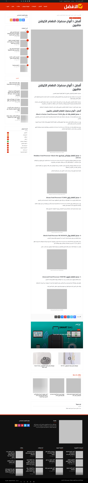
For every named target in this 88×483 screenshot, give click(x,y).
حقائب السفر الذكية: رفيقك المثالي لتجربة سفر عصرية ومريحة (69, 336)
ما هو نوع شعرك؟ (15, 65)
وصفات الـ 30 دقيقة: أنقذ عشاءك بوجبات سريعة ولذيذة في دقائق (13, 101)
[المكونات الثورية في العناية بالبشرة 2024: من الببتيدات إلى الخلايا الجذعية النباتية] (24, 43)
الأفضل (40, 6)
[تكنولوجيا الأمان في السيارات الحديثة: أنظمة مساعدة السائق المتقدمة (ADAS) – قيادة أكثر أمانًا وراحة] (24, 94)
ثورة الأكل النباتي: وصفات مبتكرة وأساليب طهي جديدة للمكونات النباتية (13, 118)
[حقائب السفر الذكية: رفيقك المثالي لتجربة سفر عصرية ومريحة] (24, 86)
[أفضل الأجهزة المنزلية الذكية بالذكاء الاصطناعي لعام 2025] (73, 385)
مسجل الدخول (73, 408)
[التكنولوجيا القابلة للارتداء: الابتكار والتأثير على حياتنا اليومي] (79, 463)
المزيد (8, 6)
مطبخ (13, 6)
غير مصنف (25, 151)
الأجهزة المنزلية (24, 148)
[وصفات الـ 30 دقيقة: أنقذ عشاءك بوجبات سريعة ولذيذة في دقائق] (24, 103)
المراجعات (34, 6)
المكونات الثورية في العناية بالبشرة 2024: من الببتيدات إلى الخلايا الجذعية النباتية (13, 42)
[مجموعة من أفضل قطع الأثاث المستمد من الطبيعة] (59, 454)
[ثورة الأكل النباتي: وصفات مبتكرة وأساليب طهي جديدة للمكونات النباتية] (24, 119)
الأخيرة (17, 78)
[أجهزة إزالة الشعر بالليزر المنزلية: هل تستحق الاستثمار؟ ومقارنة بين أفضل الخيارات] (24, 35)
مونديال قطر (24, 146)
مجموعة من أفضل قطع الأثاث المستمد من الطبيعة (50, 453)
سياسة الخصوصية (67, 1)
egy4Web (63, 480)
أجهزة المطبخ (24, 144)
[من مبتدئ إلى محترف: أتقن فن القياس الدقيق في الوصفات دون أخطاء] (24, 111)
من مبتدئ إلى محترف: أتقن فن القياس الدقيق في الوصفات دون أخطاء (13, 109)
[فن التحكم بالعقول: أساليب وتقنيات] (19, 464)
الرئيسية (45, 6)
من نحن (72, 1)
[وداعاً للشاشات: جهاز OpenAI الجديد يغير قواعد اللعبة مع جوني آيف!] (39, 471)
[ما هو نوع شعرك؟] (24, 68)
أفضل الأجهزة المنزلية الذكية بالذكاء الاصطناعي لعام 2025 (74, 395)
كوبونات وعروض (25, 6)
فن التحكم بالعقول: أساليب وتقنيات (11, 461)
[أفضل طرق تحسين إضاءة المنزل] (59, 471)
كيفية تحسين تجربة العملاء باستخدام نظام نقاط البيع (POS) (57, 395)
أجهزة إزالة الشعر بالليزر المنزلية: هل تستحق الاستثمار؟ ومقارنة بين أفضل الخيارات (13, 34)
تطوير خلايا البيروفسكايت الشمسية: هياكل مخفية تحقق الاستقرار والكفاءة (10, 471)
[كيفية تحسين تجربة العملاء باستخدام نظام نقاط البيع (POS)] (57, 385)
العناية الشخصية (24, 153)
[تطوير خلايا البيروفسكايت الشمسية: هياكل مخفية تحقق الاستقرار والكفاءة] (19, 472)
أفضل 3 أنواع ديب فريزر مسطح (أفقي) (50, 460)
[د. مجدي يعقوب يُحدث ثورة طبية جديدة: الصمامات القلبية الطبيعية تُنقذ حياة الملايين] (19, 454)
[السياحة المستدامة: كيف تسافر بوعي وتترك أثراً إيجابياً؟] (24, 51)
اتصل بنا (61, 1)
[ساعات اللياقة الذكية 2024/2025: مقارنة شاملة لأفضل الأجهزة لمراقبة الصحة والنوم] (39, 463)
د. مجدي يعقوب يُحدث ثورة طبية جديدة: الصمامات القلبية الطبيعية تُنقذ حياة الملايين (10, 454)
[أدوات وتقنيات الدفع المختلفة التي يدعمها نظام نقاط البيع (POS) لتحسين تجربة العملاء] (40, 385)
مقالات (18, 6)
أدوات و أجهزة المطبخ (77, 18)
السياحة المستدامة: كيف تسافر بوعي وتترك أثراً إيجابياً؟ (30, 453)
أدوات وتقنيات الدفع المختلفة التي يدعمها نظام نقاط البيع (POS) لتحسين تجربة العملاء (41, 396)
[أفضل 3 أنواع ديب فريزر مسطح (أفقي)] (59, 463)
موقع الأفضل (80, 480)
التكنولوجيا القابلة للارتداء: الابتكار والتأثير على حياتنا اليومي (70, 461)
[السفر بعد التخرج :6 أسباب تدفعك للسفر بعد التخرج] (24, 60)
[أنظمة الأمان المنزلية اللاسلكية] (79, 471)
